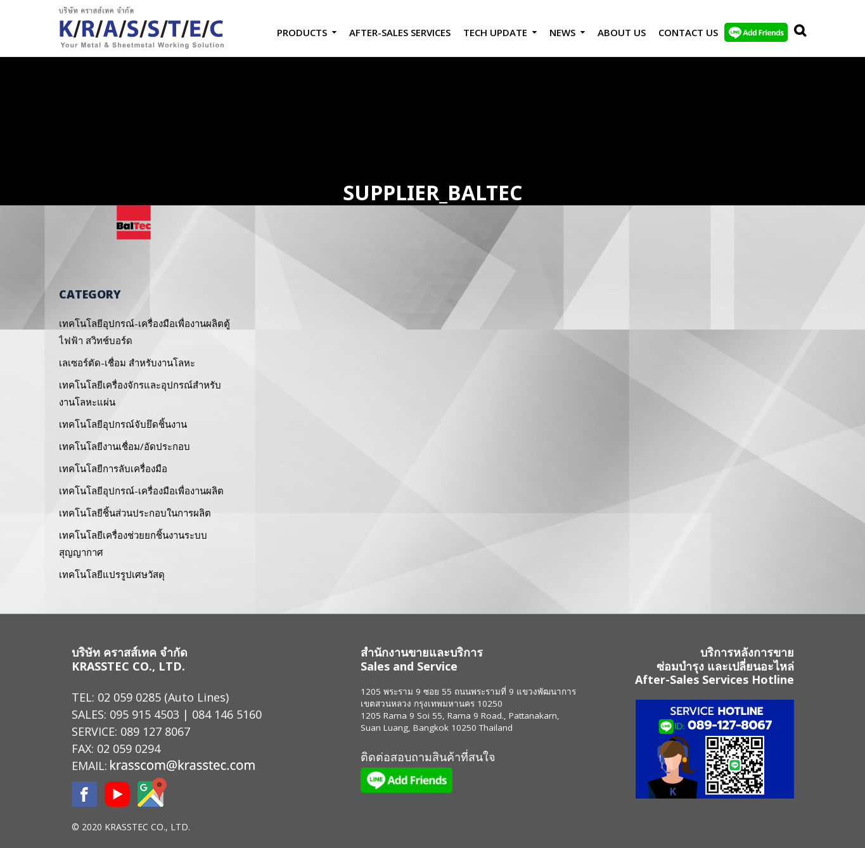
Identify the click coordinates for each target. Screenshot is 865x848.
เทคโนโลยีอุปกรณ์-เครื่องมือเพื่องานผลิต (141, 490)
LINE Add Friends (756, 32)
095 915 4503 (144, 714)
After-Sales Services (400, 32)
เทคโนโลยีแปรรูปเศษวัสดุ (112, 574)
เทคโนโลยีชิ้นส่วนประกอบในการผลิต (135, 512)
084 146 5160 (227, 714)
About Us (622, 32)
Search (797, 32)
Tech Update (495, 32)
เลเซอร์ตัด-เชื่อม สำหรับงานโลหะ (127, 362)
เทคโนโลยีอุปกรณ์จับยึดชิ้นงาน (123, 424)
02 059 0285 (129, 697)
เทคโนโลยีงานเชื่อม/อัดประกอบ (124, 446)
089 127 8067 (155, 731)
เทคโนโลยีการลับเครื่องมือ (113, 468)
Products (302, 32)
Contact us (688, 32)
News (562, 32)
